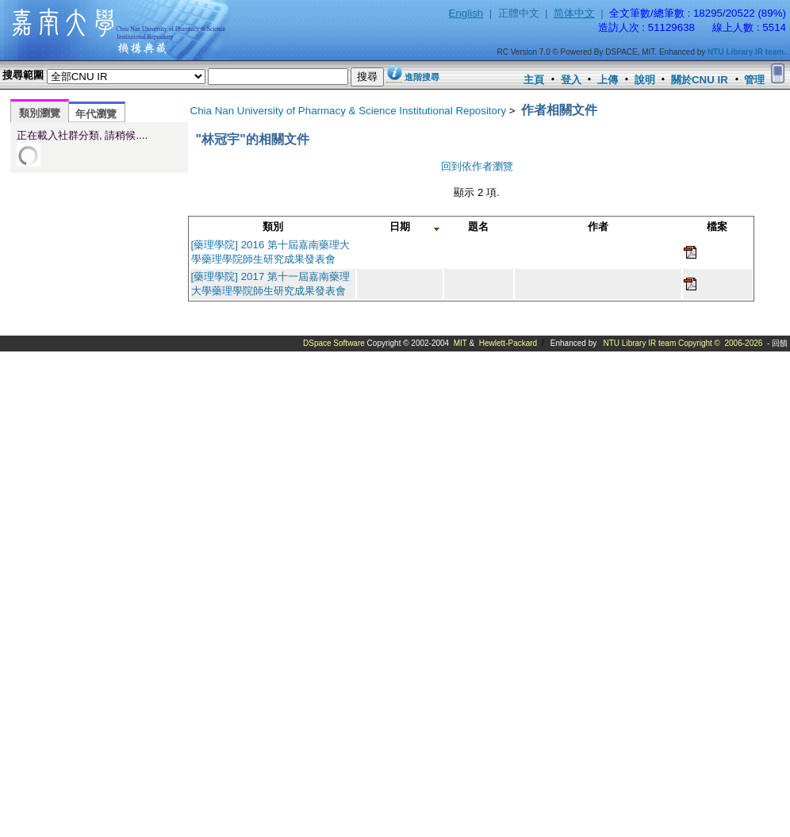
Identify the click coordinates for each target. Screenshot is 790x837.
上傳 (607, 80)
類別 (273, 226)
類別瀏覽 (39, 113)
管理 (754, 80)
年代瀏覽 (96, 114)
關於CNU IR (699, 80)
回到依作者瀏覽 (477, 166)
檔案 (717, 226)
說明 (645, 80)
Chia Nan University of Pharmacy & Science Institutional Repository (348, 111)
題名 (478, 226)
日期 (399, 226)
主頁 (533, 80)
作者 (598, 226)
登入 (571, 80)
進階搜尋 (422, 77)
